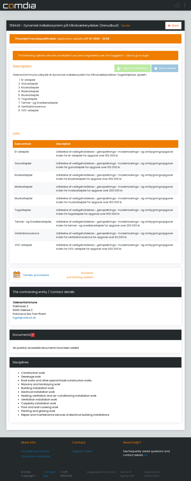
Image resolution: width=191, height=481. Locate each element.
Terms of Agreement (127, 474)
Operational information (152, 474)
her (146, 455)
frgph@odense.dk (24, 317)
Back (175, 25)
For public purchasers (35, 451)
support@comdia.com (102, 472)
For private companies (35, 456)
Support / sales (82, 451)
